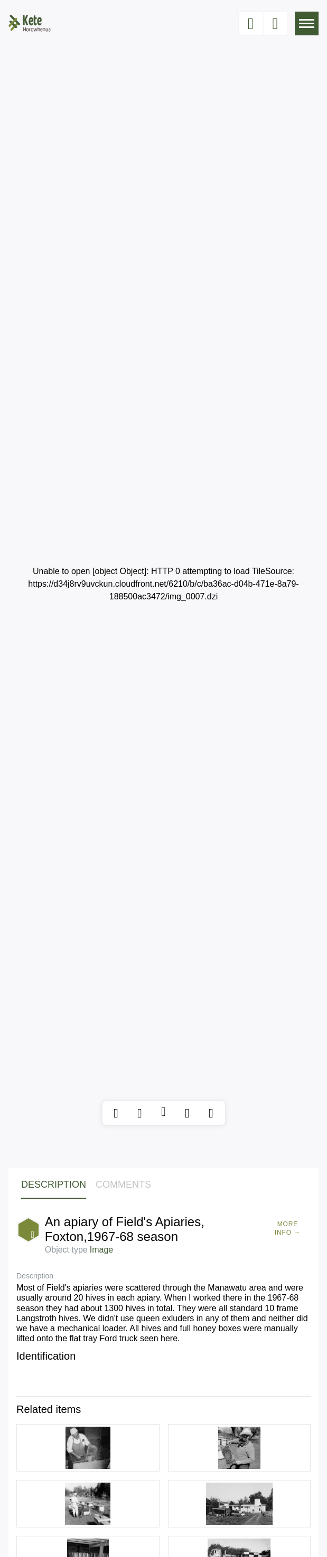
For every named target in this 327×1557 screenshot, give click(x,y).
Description (53, 1184)
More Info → (288, 1228)
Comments (123, 1184)
